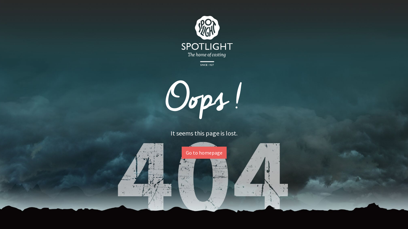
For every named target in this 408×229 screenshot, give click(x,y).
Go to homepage (204, 152)
